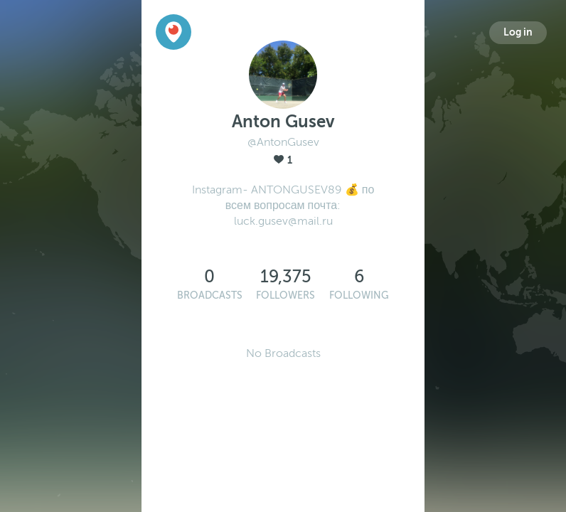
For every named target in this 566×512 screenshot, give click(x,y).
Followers (285, 295)
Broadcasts (209, 295)
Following (359, 295)
